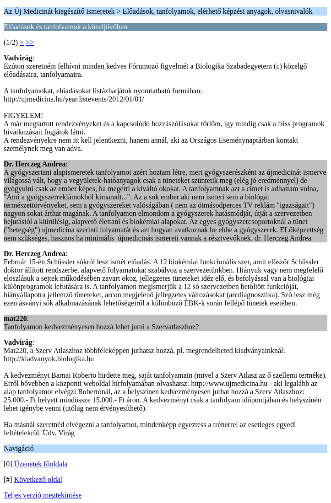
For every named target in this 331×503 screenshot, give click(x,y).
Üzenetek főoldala (41, 464)
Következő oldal (38, 479)
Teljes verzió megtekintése (42, 495)
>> (30, 42)
